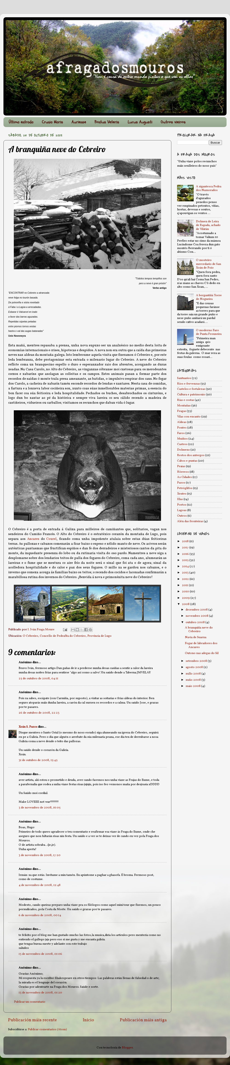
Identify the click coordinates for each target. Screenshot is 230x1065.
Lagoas (182, 510)
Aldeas (181, 422)
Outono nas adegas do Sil (201, 653)
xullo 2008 (193, 673)
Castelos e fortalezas (191, 389)
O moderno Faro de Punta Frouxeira (208, 332)
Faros (181, 433)
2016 (186, 554)
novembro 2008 (197, 616)
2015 (185, 560)
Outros (182, 516)
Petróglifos (184, 488)
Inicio (88, 1020)
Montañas (184, 405)
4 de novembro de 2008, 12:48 (39, 885)
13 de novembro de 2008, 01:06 (40, 954)
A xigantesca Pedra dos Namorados (208, 188)
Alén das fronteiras (190, 521)
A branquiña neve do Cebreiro (199, 629)
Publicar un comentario (29, 1002)
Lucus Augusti (140, 122)
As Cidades (184, 477)
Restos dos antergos (190, 455)
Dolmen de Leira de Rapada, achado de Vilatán (208, 225)
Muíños (182, 439)
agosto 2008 (195, 667)
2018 (185, 541)
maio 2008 (193, 686)
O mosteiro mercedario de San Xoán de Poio (208, 264)
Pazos (181, 482)
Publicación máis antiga (143, 1020)
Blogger (127, 1047)
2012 (186, 579)
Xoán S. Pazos (28, 727)
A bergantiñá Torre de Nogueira (209, 297)
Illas (180, 499)
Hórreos (183, 472)
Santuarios (184, 378)
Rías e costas (185, 400)
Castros (182, 444)
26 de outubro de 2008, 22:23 (39, 713)
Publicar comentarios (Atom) (47, 1029)
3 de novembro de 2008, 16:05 (39, 807)
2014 (186, 566)
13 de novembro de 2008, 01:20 (40, 992)
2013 (185, 572)
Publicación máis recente (32, 1020)
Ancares (33, 539)
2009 (186, 598)
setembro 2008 (197, 661)
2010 (186, 591)
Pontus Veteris (107, 122)
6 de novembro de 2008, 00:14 (40, 915)
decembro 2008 (197, 610)
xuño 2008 (193, 680)
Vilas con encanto (189, 416)
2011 (185, 585)
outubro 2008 (195, 622)
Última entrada (21, 122)
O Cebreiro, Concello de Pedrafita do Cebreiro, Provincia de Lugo (67, 636)
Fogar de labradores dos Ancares (201, 645)
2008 (186, 604)
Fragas (181, 411)
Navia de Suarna (195, 637)
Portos (181, 505)
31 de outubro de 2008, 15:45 (38, 760)
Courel (51, 539)
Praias (181, 466)
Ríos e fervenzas (188, 384)
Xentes (181, 494)
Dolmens (183, 450)
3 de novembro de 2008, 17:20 (39, 855)
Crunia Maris (52, 122)
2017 (185, 547)
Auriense (79, 122)
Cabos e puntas (187, 461)
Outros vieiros (173, 122)
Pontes (182, 427)
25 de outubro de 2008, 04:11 (38, 678)
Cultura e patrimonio (191, 394)
